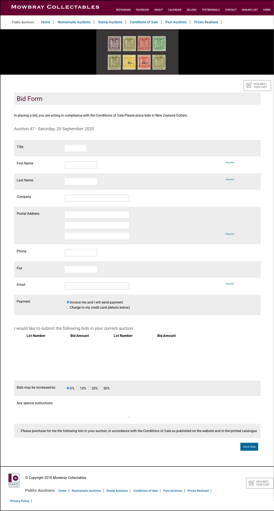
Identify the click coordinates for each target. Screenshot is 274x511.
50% (106, 388)
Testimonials (211, 9)
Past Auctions (176, 22)
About (158, 9)
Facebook (142, 9)
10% (83, 388)
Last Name (25, 180)
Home (267, 9)
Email (21, 285)
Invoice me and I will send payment (96, 302)
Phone (21, 251)
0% (72, 388)
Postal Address (28, 214)
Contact (231, 9)
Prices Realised (206, 22)
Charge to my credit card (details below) (100, 307)
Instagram (123, 9)
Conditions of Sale (144, 22)
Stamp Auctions (110, 22)
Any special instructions (35, 403)
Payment (23, 301)
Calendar (174, 9)
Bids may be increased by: (36, 387)
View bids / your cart (256, 86)
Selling (192, 9)
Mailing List (250, 9)
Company (24, 197)
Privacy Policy (19, 501)
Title (20, 147)
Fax (19, 268)
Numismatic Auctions (74, 22)
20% (95, 388)
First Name (25, 163)
